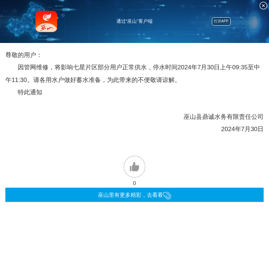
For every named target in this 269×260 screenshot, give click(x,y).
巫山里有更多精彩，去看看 (134, 195)
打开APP (221, 21)
